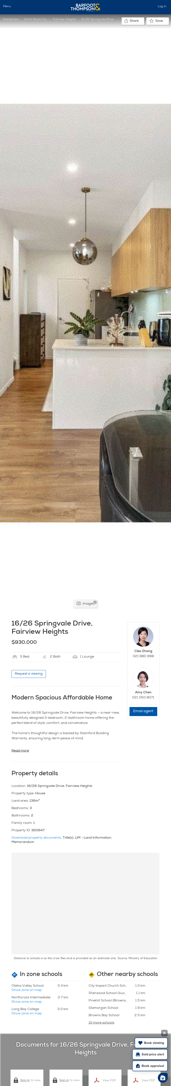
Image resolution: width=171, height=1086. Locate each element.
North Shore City (35, 19)
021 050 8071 (143, 697)
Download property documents (36, 838)
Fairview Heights (64, 19)
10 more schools (101, 1023)
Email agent (143, 711)
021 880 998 (143, 656)
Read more (20, 751)
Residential (10, 19)
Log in (162, 6)
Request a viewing (29, 673)
